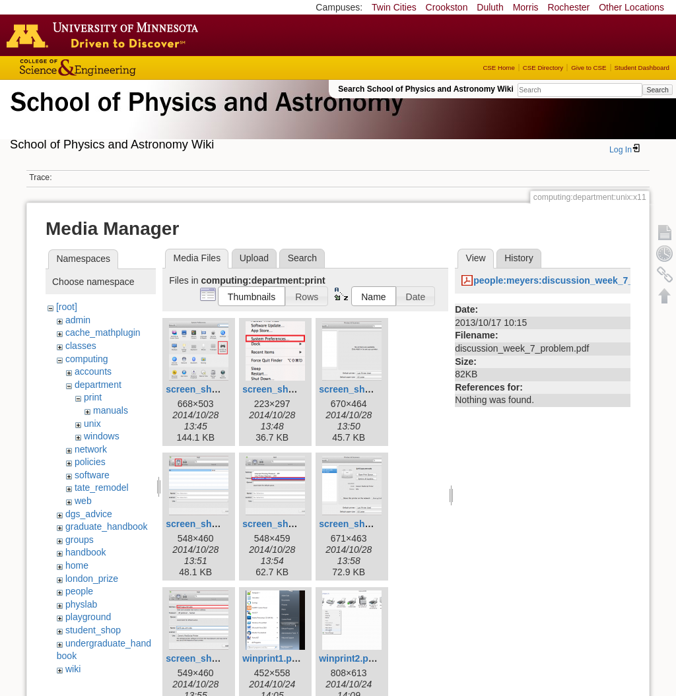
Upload (254, 258)
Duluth (490, 7)
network (91, 449)
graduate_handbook (106, 526)
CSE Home (498, 67)
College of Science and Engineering (119, 67)
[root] (66, 306)
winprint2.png (349, 658)
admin (77, 320)
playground (88, 617)
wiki (73, 669)
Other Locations (631, 7)
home (76, 565)
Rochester (568, 7)
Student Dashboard (642, 67)
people (79, 591)
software (92, 475)
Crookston (447, 7)
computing (86, 359)
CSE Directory (543, 67)
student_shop (93, 630)
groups (79, 539)
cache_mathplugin (103, 332)
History (518, 258)
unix (92, 423)
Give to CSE (588, 67)
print (93, 397)
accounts (93, 371)
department (98, 384)
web (83, 500)
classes (80, 345)
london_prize (91, 578)
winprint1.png (272, 658)
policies (90, 462)
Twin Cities (394, 7)
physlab (81, 604)
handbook (85, 552)
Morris (526, 7)
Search (657, 90)
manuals (110, 410)
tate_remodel (102, 487)
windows (101, 436)
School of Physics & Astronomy (204, 117)
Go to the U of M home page (105, 35)
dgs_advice (88, 514)
